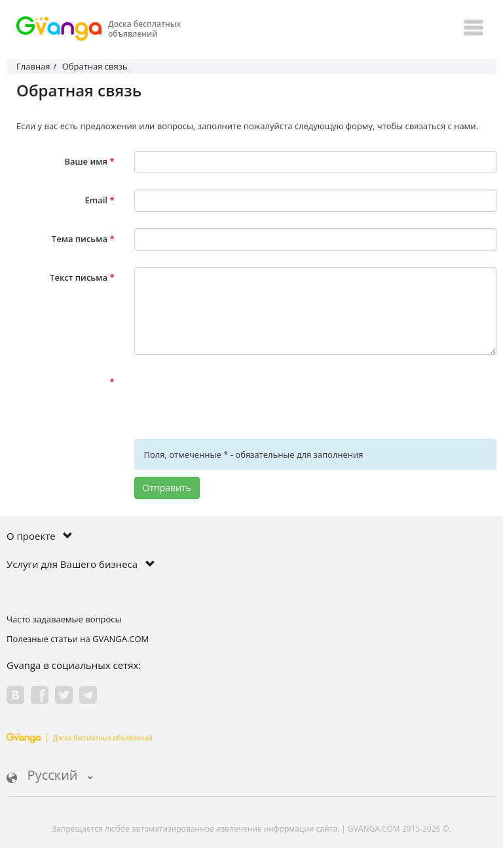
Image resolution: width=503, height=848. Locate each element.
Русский (50, 776)
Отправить (167, 487)
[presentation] (233, 396)
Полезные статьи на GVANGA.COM (78, 639)
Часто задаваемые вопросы (64, 619)
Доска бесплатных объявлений (80, 737)
